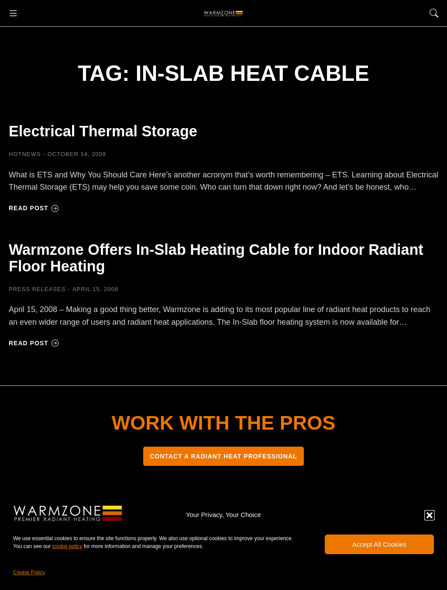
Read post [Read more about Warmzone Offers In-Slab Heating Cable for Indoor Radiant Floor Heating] (34, 348)
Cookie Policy (29, 572)
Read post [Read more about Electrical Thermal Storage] (34, 208)
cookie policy (67, 546)
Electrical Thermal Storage (119, 130)
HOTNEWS (25, 154)
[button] (429, 515)
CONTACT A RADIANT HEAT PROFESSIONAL (223, 461)
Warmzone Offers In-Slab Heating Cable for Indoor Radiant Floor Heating (216, 261)
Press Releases (37, 294)
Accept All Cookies (379, 544)
